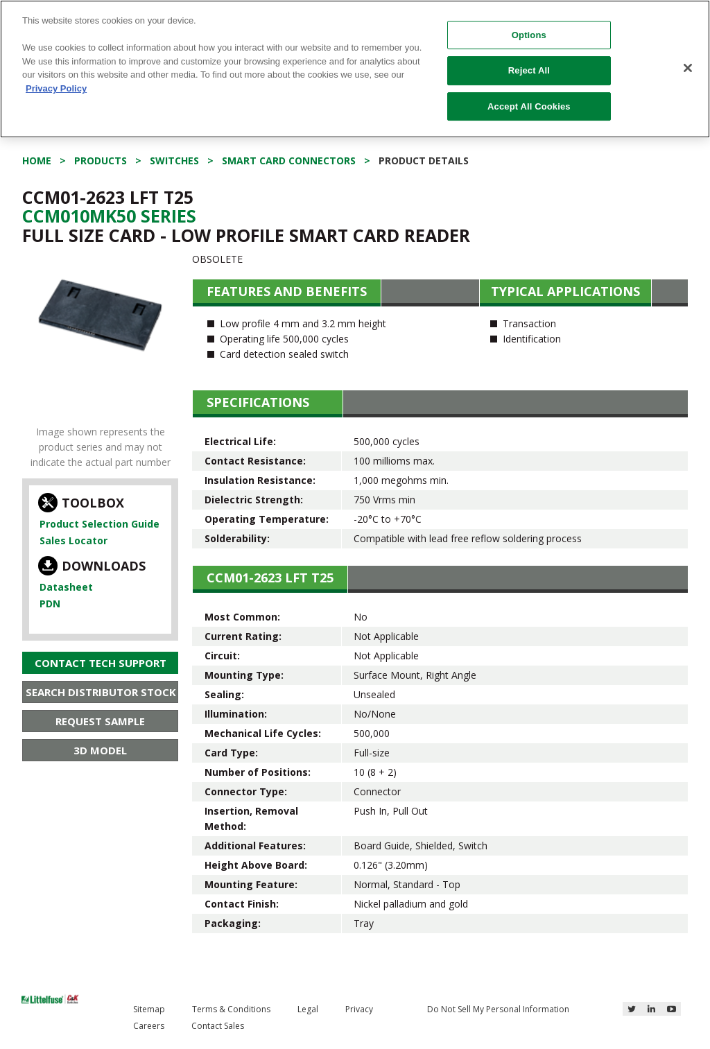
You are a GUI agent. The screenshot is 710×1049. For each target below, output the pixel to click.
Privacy (359, 1009)
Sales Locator (73, 540)
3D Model (100, 750)
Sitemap (149, 1009)
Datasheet (66, 586)
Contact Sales (217, 1026)
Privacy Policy (56, 88)
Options (529, 35)
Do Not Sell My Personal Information (498, 1009)
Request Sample (100, 721)
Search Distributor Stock (101, 692)
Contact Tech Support (100, 663)
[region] (355, 69)
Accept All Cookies (529, 106)
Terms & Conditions (231, 1009)
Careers (148, 1026)
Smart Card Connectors (289, 160)
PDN (50, 603)
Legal (307, 1009)
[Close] (688, 68)
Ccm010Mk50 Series (109, 215)
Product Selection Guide (99, 523)
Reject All (529, 70)
